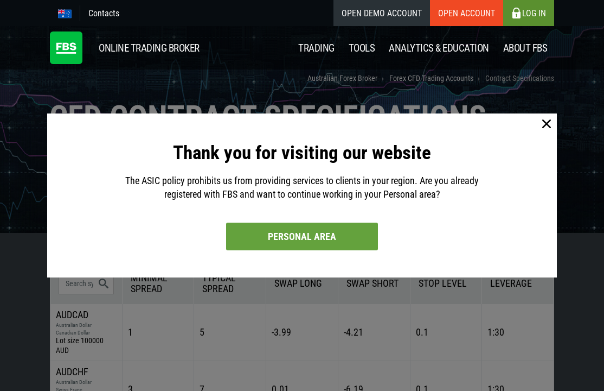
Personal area (302, 236)
